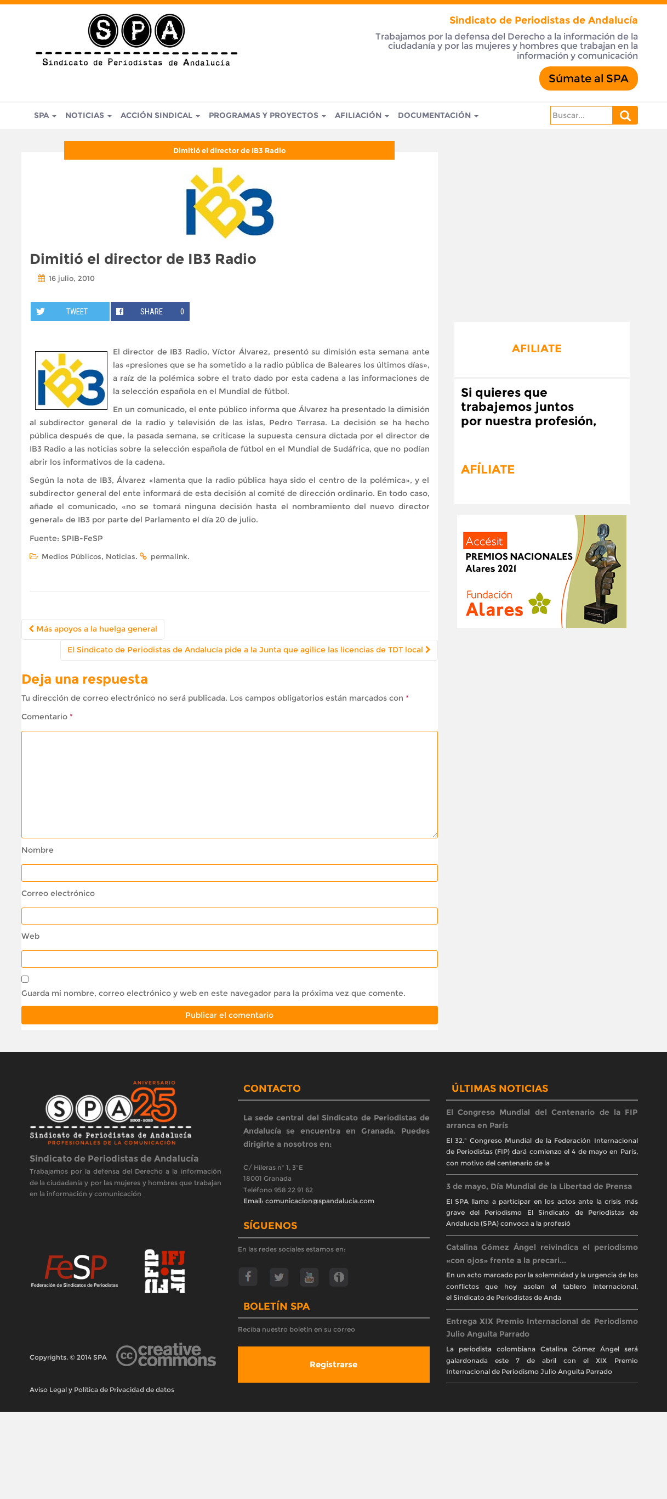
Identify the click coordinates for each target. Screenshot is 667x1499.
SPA (45, 116)
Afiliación (362, 116)
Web (30, 936)
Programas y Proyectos (267, 116)
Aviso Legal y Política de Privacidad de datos (102, 1389)
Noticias (88, 116)
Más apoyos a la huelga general (92, 629)
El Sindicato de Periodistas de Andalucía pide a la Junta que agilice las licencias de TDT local (249, 650)
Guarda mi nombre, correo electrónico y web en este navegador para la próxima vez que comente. (213, 993)
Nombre (37, 850)
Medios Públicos (71, 556)
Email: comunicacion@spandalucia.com (308, 1201)
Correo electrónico (58, 893)
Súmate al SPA (589, 78)
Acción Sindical (160, 116)
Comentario (47, 717)
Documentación (438, 116)
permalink (169, 556)
